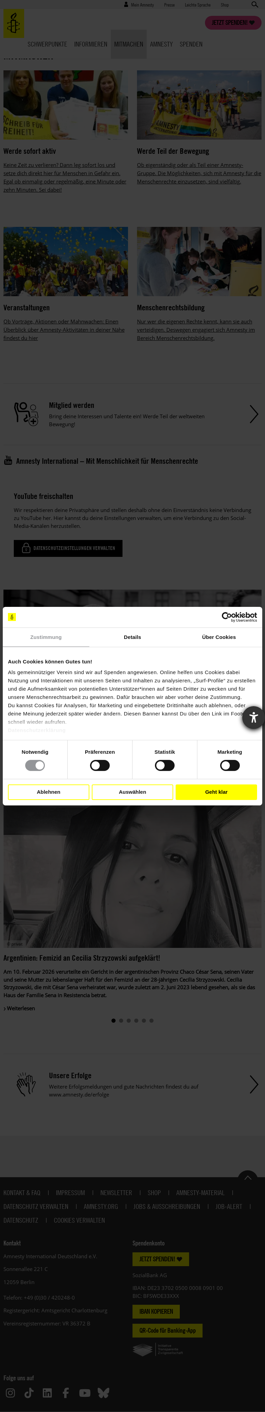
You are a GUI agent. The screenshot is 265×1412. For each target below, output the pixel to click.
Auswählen (132, 792)
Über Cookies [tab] (219, 637)
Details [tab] (132, 637)
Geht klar (216, 792)
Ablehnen (48, 792)
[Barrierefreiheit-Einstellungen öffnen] (253, 717)
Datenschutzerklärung (37, 730)
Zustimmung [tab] (46, 637)
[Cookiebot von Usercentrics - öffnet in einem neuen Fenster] (227, 617)
